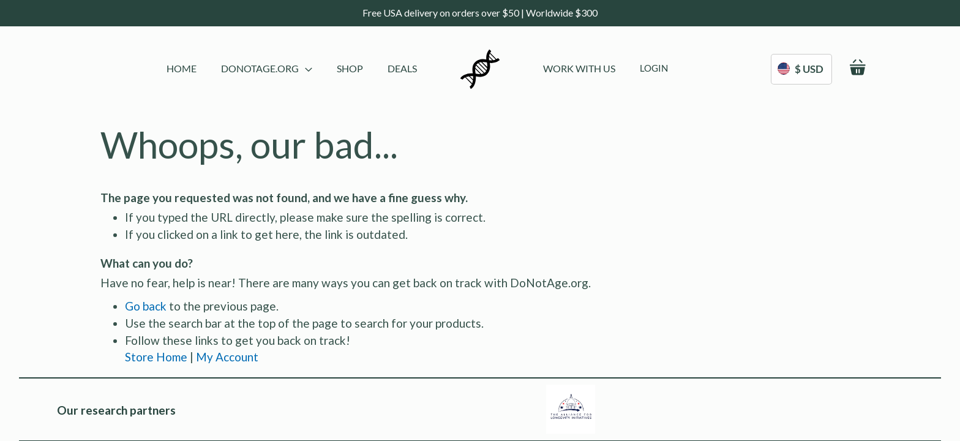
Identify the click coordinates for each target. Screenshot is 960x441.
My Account (227, 357)
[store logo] (480, 69)
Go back (146, 306)
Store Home (156, 357)
